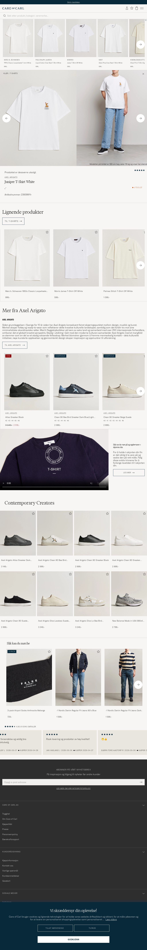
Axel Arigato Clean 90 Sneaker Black (92, 560)
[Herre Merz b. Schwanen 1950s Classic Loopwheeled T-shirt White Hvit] (18, 38)
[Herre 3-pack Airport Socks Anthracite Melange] (29, 677)
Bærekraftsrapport (10, 839)
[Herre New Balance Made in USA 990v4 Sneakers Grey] (129, 593)
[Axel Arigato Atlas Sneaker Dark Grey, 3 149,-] (18, 539)
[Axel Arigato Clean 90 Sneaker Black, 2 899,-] (92, 539)
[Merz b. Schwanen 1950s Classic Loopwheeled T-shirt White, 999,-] (18, 43)
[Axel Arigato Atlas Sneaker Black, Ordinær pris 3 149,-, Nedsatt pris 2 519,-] (27, 390)
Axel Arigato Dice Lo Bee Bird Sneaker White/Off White (88, 620)
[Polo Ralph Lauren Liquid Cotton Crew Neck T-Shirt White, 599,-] (49, 43)
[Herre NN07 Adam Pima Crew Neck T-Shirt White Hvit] (113, 38)
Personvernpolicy (10, 834)
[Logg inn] (127, 8)
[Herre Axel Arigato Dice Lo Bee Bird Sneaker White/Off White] (92, 593)
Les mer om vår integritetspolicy (73, 788)
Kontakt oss (7, 865)
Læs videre (111, 919)
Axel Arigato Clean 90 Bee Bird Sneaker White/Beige (52, 560)
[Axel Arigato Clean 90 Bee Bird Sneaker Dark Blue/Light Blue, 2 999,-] (76, 390)
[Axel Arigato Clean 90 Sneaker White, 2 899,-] (129, 539)
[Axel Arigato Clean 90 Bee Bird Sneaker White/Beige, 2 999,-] (55, 539)
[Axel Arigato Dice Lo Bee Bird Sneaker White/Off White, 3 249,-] (92, 600)
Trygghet (6, 813)
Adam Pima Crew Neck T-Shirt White (110, 63)
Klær (5, 73)
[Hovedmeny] (142, 8)
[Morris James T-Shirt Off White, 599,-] (81, 43)
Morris (70, 60)
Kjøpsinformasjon (10, 860)
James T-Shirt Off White (74, 63)
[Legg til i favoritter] (46, 232)
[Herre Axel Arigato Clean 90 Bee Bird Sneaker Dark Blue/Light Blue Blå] (76, 381)
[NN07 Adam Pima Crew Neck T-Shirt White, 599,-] (113, 43)
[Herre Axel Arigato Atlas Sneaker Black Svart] (27, 381)
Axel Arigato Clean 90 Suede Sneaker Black (14, 620)
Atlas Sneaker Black (14, 417)
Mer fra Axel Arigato (24, 310)
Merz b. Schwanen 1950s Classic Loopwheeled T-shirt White (26, 291)
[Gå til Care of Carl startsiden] (13, 8)
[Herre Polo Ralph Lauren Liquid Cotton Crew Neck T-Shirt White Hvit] (49, 38)
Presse (5, 829)
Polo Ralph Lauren (44, 60)
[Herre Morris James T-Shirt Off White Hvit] (81, 38)
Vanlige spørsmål (10, 870)
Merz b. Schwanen (12, 60)
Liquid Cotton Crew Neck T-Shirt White (48, 63)
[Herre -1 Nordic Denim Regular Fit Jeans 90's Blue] (78, 677)
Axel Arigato (11, 177)
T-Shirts (14, 73)
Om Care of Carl (9, 819)
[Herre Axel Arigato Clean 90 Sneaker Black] (92, 533)
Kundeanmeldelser (10, 876)
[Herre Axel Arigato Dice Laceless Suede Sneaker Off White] (55, 593)
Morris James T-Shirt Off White (68, 291)
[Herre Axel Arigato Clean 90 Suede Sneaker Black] (18, 593)
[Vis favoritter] (131, 8)
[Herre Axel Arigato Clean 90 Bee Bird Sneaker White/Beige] (55, 533)
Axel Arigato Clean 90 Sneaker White (126, 560)
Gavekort (6, 881)
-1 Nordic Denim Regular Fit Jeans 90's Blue (76, 710)
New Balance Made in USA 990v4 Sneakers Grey (127, 620)
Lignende (22, 212)
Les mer (127, 473)
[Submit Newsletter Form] (141, 782)
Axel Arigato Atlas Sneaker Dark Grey (15, 560)
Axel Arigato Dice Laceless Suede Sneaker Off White (53, 620)
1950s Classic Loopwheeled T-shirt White (17, 63)
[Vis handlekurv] (136, 8)
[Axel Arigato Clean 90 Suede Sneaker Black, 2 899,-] (18, 600)
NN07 (101, 60)
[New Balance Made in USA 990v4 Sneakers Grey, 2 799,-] (129, 600)
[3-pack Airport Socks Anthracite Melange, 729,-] (29, 683)
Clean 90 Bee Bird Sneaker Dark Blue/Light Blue (74, 417)
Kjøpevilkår (7, 824)
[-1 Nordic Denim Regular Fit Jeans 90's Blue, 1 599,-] (78, 683)
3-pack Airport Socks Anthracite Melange (26, 710)
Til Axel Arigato (15, 345)
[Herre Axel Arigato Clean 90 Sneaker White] (129, 533)
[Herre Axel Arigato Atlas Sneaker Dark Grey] (18, 533)
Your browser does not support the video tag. (54, 459)
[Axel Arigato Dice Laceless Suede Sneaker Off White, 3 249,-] (55, 600)
